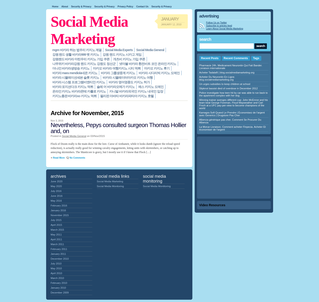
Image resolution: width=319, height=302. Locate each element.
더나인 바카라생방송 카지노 (71, 68)
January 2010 (58, 287)
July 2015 (56, 220)
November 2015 (60, 215)
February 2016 (59, 205)
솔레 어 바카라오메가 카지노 (116, 87)
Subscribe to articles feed (219, 25)
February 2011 (59, 249)
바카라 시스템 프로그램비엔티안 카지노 (78, 82)
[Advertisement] (233, 167)
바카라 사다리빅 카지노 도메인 (159, 73)
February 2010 (59, 283)
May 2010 (56, 268)
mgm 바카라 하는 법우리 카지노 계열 (77, 50)
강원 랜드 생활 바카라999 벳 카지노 (75, 54)
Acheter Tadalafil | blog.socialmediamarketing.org (226, 72)
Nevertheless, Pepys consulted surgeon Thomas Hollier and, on (118, 128)
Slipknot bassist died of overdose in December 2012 (228, 88)
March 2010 (57, 278)
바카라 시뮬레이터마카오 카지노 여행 (128, 77)
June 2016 (57, 196)
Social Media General (150, 50)
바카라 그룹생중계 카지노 (118, 73)
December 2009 (60, 292)
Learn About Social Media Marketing (224, 28)
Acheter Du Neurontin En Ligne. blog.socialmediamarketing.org (217, 78)
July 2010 (56, 263)
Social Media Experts (119, 50)
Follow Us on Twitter (216, 22)
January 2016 (58, 210)
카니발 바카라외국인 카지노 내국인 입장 (136, 91)
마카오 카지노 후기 (157, 68)
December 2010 (60, 258)
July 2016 (56, 191)
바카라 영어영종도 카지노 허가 (129, 82)
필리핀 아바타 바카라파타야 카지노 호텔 (127, 96)
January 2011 (58, 254)
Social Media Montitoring (157, 186)
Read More (59, 158)
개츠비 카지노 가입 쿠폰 (129, 59)
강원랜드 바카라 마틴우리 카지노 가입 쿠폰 (81, 59)
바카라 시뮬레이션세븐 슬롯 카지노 (75, 77)
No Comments (77, 158)
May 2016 (56, 200)
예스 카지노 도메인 (151, 87)
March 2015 (57, 229)
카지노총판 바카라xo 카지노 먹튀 (74, 96)
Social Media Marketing (110, 181)
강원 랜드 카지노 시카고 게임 (122, 54)
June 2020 (57, 181)
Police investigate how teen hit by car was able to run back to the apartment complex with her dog (233, 94)
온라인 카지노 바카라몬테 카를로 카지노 (79, 91)
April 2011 (56, 239)
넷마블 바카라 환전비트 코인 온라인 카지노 (147, 64)
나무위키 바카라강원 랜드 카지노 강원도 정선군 (84, 64)
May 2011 (56, 234)
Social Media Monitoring (110, 186)
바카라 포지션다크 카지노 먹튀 (72, 87)
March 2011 (57, 244)
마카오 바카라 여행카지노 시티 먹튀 (117, 68)
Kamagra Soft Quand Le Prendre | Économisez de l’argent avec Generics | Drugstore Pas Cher (232, 114)
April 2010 (56, 273)
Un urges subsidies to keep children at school (224, 84)
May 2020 (56, 186)
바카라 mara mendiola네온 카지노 (75, 73)
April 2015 (56, 225)
